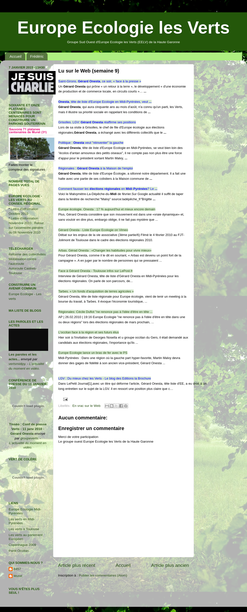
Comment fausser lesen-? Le (107, 189)
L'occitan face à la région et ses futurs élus (88, 332)
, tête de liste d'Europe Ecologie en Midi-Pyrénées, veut (105, 102)
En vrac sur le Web (86, 406)
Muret (18, 576)
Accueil (15, 56)
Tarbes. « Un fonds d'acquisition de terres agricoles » (96, 291)
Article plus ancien (170, 565)
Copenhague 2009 (22, 545)
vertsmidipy (17, 364)
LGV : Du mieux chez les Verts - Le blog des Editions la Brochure (104, 378)
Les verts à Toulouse (24, 529)
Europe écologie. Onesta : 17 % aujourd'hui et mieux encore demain (106, 209)
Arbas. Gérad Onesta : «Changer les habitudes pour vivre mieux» (104, 250)
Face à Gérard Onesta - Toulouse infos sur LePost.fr (95, 271)
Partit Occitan (19, 551)
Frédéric (37, 56)
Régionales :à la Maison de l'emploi (95, 168)
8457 (17, 569)
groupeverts (29, 438)
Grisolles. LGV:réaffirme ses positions (97, 122)
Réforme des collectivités (27, 254)
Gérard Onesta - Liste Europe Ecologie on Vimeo (93, 230)
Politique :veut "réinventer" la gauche (91, 142)
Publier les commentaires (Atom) (103, 575)
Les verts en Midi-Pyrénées (22, 521)
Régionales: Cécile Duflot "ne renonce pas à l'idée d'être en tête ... (105, 312)
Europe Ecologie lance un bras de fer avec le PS (92, 353)
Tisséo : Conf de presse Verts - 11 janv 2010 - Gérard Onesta (27, 428)
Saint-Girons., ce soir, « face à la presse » (99, 81)
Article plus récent (76, 565)
